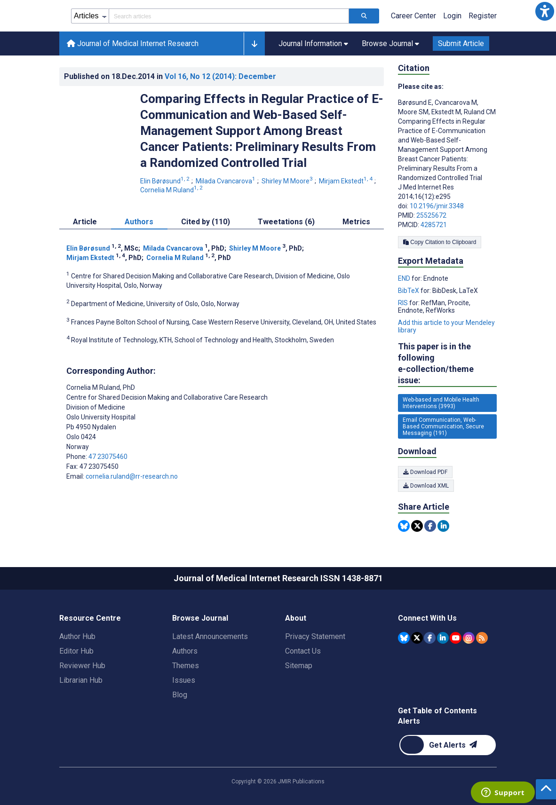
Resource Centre (90, 618)
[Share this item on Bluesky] (404, 526)
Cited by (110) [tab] (205, 221)
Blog (179, 694)
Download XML (426, 485)
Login (452, 15)
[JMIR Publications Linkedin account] (443, 638)
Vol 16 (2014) (220, 76)
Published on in (170, 76)
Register (483, 15)
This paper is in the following (447, 363)
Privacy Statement (315, 636)
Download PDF (425, 472)
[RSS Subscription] (482, 638)
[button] (544, 11)
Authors (185, 651)
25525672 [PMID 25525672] (431, 215)
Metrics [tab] (356, 221)
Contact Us (303, 651)
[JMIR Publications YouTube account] (455, 638)
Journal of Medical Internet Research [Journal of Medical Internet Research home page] (133, 43)
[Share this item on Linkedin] (443, 526)
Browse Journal (200, 618)
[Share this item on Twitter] (417, 526)
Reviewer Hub (82, 665)
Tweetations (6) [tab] (286, 221)
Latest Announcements (210, 636)
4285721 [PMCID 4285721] (434, 225)
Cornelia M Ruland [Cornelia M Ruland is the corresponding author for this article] (100, 387)
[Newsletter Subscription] (447, 745)
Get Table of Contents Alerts (437, 716)
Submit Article (461, 43)
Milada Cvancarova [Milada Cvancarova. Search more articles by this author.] (226, 181)
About (295, 618)
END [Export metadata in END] (405, 278)
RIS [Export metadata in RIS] (403, 303)
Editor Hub (76, 651)
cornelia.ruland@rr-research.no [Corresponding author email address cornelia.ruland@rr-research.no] (132, 476)
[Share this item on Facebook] (430, 526)
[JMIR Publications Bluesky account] (404, 638)
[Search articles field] (229, 16)
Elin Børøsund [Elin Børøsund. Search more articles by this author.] (165, 181)
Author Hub (77, 636)
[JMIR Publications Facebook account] (430, 638)
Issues (183, 680)
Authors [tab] (139, 221)
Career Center (413, 15)
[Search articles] (364, 16)
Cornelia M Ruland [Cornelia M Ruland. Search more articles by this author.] (172, 190)
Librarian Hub (81, 680)
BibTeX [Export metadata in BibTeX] (409, 290)
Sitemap (298, 665)
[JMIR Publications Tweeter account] (417, 638)
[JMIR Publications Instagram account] (469, 638)
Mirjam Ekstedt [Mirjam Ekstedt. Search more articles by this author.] (346, 181)
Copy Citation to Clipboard (439, 242)
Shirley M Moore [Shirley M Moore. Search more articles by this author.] (288, 181)
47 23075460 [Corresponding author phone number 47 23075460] (107, 456)
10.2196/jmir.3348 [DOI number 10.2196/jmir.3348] (437, 206)
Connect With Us (427, 618)
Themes (185, 665)
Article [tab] (85, 221)
